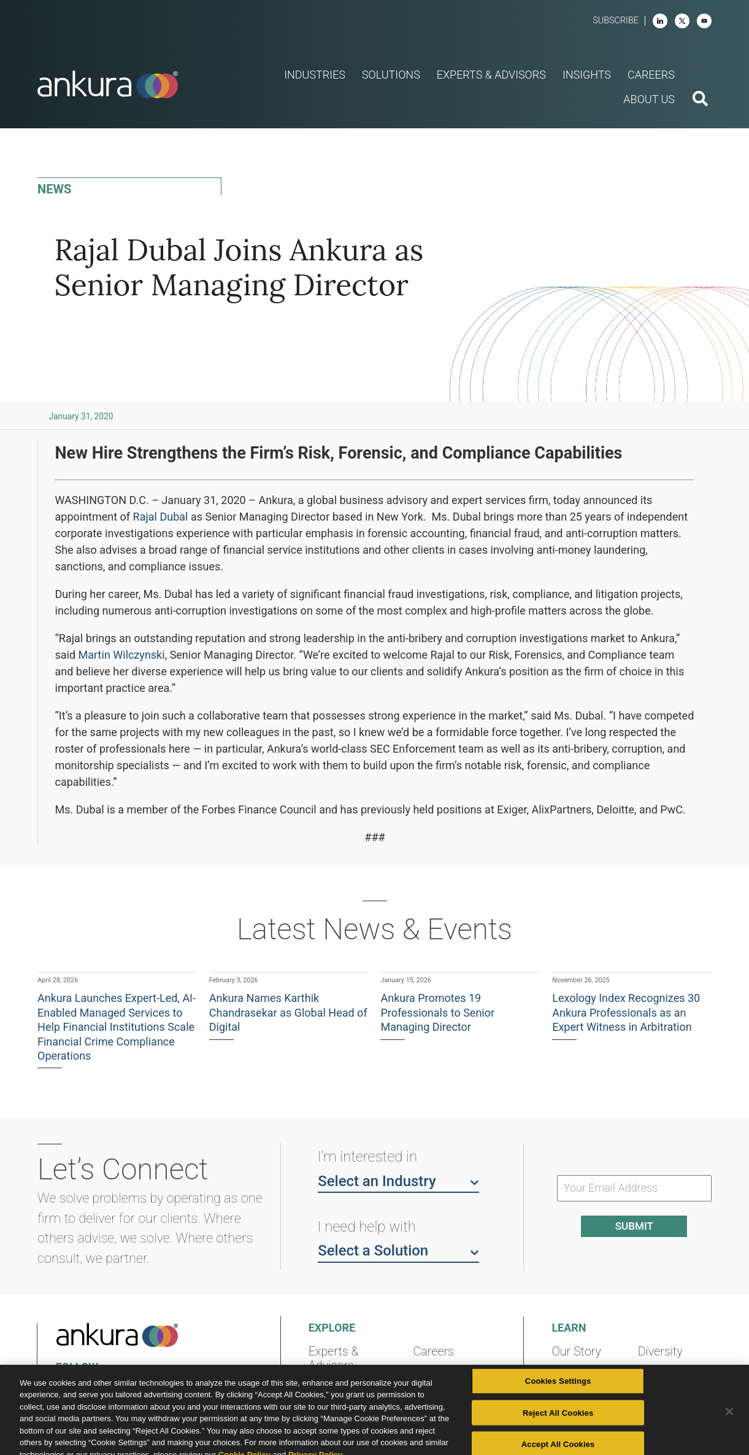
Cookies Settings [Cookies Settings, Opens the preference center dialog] (558, 1415)
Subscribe (616, 20)
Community (582, 1397)
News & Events (452, 1374)
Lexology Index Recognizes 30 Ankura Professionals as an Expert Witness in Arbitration (626, 1012)
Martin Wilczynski (122, 654)
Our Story (576, 1351)
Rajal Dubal (160, 516)
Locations (577, 1374)
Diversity (660, 1351)
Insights (329, 1388)
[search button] (700, 100)
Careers (433, 1351)
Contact (659, 1374)
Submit (634, 1226)
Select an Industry (398, 1180)
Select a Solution (398, 1250)
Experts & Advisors (334, 1358)
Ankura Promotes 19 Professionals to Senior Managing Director (437, 1012)
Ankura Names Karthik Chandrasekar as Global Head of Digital (288, 1012)
